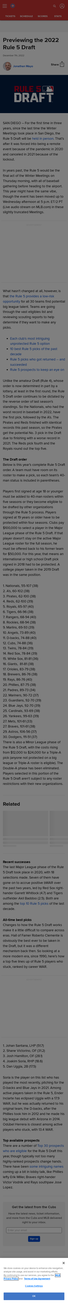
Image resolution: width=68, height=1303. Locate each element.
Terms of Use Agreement (37, 1278)
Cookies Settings (34, 1286)
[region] (34, 1280)
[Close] (64, 1263)
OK (34, 1296)
